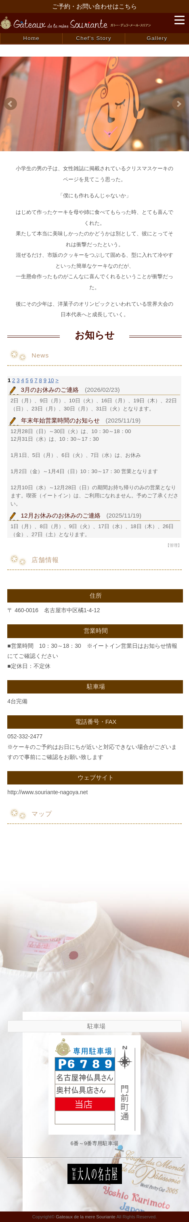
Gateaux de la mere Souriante (85, 1216)
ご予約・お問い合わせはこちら (94, 6)
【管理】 (174, 545)
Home (31, 38)
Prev (10, 103)
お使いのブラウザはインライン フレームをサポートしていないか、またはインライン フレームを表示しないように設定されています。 (94, 457)
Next (178, 103)
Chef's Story (93, 38)
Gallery (157, 38)
